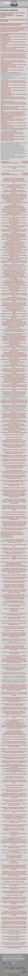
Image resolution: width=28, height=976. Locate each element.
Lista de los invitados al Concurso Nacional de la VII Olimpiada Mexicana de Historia (14, 529)
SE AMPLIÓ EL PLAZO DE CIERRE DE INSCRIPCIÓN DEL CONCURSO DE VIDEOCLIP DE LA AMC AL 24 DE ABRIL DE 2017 (14, 180)
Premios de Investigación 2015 (14, 279)
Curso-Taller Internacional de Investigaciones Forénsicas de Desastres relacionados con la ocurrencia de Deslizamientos (14, 477)
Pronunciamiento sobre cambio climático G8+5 (14, 930)
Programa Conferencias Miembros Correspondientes (14, 720)
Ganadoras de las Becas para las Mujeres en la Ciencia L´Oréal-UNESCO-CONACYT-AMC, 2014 (14, 400)
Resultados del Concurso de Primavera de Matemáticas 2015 (14, 341)
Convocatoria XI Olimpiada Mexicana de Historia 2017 (14, 215)
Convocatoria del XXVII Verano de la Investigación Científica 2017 (14, 200)
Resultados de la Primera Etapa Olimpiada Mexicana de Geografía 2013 (14, 552)
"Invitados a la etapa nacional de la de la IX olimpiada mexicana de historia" (14, 334)
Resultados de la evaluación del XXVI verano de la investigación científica (14, 250)
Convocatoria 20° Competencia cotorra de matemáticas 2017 (14, 220)
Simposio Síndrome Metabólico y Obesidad (14, 449)
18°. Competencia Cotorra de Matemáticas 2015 (14, 385)
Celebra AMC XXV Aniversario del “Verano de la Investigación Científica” (14, 239)
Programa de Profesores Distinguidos (14, 190)
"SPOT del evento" (14, 611)
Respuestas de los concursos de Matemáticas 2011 (14, 811)
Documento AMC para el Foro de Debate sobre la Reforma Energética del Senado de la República (14, 927)
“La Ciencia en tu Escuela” (18, 81)
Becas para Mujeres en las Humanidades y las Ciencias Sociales (14, 357)
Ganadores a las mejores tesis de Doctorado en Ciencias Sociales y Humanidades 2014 (14, 337)
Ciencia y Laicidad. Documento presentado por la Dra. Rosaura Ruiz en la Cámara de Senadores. (14, 878)
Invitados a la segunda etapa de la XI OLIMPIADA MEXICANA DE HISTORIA (14, 207)
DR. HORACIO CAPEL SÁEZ (15, 481)
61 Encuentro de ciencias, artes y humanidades (14, 566)
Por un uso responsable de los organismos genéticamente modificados (15, 656)
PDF (11, 269)
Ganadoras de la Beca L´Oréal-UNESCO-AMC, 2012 (14, 545)
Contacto (24, 968)
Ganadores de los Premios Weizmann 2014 (14, 339)
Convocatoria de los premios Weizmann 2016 (14, 229)
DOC (24, 269)
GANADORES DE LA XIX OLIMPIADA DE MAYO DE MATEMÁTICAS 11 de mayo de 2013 (14, 456)
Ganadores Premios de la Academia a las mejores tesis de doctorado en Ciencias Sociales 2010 (14, 782)
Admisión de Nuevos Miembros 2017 (10, 72)
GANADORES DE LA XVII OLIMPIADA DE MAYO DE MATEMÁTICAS (14, 769)
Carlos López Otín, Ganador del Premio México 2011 (14, 717)
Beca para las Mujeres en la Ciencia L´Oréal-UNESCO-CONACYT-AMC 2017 (13, 107)
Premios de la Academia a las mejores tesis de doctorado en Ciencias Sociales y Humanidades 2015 (14, 262)
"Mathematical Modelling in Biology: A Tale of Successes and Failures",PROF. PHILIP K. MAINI (14, 708)
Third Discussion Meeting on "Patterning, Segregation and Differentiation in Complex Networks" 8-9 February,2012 (14, 713)
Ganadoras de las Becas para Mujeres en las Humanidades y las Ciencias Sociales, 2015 (14, 303)
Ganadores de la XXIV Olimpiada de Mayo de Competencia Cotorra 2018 (13, 48)
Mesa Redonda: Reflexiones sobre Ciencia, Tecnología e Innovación (12, 134)
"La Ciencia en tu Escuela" (9, 131)
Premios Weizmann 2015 (14, 297)
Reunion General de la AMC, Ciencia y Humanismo (14, 609)
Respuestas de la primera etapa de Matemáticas (14, 432)
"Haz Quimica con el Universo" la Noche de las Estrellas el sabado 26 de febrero (14, 800)
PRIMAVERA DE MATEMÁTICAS (17, 840)
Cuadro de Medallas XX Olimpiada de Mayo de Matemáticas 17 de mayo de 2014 (14, 375)
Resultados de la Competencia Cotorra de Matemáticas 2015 (14, 343)
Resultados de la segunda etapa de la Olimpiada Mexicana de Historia (14, 746)
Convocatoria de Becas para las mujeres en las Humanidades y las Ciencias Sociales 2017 (14, 197)
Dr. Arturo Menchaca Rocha (14, 856)
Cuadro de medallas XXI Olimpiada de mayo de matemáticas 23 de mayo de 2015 (14, 283)
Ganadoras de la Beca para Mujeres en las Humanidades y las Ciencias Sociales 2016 (13, 234)
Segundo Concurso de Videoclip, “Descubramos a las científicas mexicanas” (14, 185)
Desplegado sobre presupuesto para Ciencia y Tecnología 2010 (14, 888)
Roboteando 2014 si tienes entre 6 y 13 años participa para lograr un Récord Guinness (14, 441)
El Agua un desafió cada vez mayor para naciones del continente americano (14, 244)
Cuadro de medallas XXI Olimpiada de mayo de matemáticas (14, 223)
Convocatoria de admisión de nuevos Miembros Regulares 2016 (14, 256)
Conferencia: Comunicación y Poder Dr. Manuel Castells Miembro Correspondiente (14, 825)
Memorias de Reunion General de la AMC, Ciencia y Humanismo (14, 605)
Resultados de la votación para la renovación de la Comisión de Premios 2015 (14, 306)
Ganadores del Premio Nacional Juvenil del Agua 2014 (14, 389)
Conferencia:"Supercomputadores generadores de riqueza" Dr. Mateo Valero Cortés (14, 578)
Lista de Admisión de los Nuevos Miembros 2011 (14, 665)
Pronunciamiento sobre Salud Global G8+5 (14, 936)
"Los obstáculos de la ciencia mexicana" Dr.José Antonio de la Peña (14, 652)
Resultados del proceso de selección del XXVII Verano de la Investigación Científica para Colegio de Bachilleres (13, 116)
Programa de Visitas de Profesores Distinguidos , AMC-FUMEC (14, 277)
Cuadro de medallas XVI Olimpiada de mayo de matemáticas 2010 (14, 804)
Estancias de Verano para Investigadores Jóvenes (14, 188)
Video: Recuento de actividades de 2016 (11, 132)
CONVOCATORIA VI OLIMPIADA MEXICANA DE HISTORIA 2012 (14, 766)
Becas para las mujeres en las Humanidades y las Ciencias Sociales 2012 (14, 614)
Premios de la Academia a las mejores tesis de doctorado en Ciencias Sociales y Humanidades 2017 (13, 104)
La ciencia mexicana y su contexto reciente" (14, 677)
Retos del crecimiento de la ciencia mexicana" (14, 673)
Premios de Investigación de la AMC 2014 (14, 379)
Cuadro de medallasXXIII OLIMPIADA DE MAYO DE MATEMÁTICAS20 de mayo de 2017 (14, 94)
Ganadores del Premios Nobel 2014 (13, 381)
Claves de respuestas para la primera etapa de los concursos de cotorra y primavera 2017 (14, 210)
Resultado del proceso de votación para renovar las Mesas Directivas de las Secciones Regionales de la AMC (14, 326)
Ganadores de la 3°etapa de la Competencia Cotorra (14, 311)
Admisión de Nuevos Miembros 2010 (14, 785)
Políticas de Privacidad (23, 971)
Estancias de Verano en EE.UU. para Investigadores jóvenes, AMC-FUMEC (14, 275)
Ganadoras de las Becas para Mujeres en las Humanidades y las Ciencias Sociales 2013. (14, 460)
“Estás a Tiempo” (5, 81)
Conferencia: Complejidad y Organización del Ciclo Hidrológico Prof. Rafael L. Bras (14, 581)
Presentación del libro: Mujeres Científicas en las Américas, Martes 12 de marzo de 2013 (14, 549)
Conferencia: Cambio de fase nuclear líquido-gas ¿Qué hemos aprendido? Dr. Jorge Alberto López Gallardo (14, 694)
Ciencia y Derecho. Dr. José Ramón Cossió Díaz (14, 739)
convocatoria (10, 777)
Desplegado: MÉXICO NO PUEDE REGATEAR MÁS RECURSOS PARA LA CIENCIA (14, 892)
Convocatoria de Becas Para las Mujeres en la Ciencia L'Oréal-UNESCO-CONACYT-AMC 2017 (14, 195)
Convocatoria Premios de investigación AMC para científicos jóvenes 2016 (14, 258)
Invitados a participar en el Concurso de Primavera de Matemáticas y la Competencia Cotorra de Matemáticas (14, 430)
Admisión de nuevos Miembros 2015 (14, 281)
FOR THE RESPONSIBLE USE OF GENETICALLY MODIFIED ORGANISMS (14, 601)
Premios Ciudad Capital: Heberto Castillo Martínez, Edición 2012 (14, 618)
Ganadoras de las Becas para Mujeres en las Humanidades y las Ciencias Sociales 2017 (13, 112)
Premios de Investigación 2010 (14, 787)
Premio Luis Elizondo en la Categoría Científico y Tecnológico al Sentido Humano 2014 (14, 377)
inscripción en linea (19, 777)
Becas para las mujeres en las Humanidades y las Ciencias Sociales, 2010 (14, 790)
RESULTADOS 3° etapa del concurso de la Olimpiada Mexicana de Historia (14, 834)
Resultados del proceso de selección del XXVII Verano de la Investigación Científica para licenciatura (13, 120)
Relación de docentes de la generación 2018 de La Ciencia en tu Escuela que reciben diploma (13, 54)
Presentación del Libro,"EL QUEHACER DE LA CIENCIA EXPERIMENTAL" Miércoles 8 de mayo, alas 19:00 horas (14, 518)
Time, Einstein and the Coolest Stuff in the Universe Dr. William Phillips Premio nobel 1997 (14, 742)
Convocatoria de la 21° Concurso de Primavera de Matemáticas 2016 (14, 286)
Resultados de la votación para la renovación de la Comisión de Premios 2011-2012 (14, 758)
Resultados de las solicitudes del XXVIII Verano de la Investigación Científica (13, 65)
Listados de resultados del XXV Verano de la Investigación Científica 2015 (14, 319)
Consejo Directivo (21, 967)
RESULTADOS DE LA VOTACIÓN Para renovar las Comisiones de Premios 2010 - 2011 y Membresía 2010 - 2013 (14, 851)
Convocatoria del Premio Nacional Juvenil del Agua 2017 (14, 192)
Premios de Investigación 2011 (14, 764)
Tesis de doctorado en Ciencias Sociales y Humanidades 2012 (14, 484)
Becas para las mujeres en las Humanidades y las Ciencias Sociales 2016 (14, 237)
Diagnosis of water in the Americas (14, 241)
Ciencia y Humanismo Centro (14, 468)
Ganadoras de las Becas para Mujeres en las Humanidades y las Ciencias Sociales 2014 (14, 392)
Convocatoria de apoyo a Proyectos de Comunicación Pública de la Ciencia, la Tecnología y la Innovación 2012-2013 (14, 586)
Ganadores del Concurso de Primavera (14, 829)
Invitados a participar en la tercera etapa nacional (14, 749)
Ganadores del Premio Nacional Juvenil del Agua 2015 (14, 314)
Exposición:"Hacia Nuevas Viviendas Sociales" (14, 575)
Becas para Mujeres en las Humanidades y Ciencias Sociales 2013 (12, 535)
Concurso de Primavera (7, 15)
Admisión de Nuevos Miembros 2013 (14, 434)
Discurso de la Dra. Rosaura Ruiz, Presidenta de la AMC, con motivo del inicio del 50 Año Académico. (14, 902)
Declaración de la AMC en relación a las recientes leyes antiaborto (14, 884)
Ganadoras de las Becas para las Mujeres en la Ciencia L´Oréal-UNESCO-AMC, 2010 (14, 808)
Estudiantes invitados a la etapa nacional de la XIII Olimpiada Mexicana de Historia (14, 24)
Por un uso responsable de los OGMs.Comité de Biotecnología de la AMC (14, 947)
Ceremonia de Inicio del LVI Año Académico (14, 298)
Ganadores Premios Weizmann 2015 (14, 264)
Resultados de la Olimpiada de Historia (14, 630)
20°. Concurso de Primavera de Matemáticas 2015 (14, 387)
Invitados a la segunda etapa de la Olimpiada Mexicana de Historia (14, 426)
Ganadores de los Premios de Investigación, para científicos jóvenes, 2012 (14, 541)
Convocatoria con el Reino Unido (14, 345)
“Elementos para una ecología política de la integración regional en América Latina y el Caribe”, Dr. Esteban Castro (14, 446)
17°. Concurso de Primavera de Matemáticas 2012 (14, 772)
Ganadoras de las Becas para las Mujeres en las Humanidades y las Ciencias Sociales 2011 (14, 761)
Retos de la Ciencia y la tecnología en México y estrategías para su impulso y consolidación (14, 898)
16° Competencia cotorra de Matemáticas (14, 514)
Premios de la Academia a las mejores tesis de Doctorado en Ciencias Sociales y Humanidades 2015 (14, 295)
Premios (18, 968)
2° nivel (21, 396)
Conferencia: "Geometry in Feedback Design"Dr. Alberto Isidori (14, 821)
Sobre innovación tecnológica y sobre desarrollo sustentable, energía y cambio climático (14, 943)
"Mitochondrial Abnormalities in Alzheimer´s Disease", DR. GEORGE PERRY (14, 704)
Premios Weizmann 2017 (7, 101)
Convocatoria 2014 (7, 413)
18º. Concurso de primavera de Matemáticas (14, 512)
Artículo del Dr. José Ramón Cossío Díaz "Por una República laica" (14, 624)
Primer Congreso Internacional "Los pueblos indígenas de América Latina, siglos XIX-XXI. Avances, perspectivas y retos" (14, 472)
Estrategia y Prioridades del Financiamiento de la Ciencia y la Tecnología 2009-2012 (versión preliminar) (14, 907)
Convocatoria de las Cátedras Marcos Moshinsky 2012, (14, 559)
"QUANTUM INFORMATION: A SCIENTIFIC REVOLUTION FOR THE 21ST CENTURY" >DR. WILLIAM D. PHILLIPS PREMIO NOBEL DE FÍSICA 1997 (14, 795)
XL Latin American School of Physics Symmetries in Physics (14, 860)
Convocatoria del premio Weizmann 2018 (12, 60)
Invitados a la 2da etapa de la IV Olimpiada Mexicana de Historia (14, 847)
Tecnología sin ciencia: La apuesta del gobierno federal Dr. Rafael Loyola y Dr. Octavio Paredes (14, 918)
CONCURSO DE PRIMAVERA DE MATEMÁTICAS (10, 162)
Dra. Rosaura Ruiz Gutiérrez (14, 857)
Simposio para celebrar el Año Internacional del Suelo (14, 366)
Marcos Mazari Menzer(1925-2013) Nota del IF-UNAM (14, 556)
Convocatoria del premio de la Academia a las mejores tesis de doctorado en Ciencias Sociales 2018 (14, 58)
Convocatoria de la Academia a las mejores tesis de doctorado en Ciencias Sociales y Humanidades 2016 (14, 227)
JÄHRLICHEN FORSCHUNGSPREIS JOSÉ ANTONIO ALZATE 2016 (12, 140)
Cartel (7, 564)
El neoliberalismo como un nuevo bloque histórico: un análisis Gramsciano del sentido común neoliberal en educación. (14, 247)
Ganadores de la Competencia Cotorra (14, 828)
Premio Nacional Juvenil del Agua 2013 (14, 463)
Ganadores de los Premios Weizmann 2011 (13, 639)
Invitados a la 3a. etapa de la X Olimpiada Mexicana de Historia (14, 253)
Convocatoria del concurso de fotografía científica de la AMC (14, 203)
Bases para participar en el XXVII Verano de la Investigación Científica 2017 (14, 212)
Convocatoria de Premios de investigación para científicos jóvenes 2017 (13, 126)
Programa (11, 564)
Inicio (7, 967)
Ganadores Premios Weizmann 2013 (14, 424)
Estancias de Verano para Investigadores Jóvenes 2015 (14, 362)
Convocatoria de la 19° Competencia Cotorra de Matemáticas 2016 (14, 288)
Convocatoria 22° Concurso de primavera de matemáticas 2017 (14, 218)
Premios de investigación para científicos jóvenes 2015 (14, 347)
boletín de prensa (14, 862)
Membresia (12, 968)
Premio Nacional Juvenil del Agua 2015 (14, 352)
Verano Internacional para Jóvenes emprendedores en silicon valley (14, 414)
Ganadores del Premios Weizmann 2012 (14, 487)
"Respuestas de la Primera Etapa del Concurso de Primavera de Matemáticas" (14, 698)
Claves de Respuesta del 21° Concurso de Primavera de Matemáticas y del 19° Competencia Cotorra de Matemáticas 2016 (13, 272)
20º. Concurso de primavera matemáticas (12, 330)
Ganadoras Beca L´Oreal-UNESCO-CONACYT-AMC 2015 (14, 317)
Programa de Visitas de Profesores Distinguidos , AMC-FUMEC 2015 (14, 360)
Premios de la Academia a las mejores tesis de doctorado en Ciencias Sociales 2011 (14, 627)
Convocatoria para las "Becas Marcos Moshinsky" (14, 755)
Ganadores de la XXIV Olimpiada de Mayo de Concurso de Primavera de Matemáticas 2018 (14, 50)
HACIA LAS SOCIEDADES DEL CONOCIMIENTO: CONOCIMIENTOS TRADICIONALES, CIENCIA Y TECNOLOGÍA (14, 733)
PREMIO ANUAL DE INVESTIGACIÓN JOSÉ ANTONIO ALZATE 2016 (13, 137)
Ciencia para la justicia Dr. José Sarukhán (14, 737)
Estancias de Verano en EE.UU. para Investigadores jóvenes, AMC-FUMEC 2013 (12, 532)
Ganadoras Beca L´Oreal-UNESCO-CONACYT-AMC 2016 (14, 231)
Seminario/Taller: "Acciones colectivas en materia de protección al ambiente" (14, 562)
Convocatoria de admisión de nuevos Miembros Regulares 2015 (14, 350)
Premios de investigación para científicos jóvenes (14, 621)
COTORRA (5, 840)
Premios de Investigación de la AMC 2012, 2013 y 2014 (14, 300)
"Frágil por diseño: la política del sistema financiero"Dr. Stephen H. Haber (14, 452)
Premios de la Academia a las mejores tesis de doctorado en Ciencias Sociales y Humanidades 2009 (14, 843)
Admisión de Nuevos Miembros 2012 (14, 539)
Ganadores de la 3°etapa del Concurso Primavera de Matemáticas (14, 309)
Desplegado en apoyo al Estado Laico (14, 881)
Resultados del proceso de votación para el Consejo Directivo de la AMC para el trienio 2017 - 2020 (14, 98)
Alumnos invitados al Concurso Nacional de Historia (14, 167)
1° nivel (17, 396)
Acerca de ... (12, 967)
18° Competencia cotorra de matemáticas (15, 330)
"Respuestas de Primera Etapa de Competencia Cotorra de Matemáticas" (14, 701)
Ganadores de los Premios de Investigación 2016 (14, 128)
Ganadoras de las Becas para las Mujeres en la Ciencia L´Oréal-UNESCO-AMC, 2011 (14, 752)
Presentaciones (18, 564)
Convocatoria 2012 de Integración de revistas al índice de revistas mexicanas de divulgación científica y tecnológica (14, 591)
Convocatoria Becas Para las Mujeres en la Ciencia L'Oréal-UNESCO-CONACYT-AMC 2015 (14, 354)
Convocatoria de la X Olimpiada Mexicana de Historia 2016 (14, 291)
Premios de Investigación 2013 (14, 437)
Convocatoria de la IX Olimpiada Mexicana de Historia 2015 (14, 383)
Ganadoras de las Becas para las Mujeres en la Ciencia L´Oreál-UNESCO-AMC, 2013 (14, 466)
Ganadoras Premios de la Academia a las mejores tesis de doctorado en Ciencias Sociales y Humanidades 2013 (14, 422)
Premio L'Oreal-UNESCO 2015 (14, 439)
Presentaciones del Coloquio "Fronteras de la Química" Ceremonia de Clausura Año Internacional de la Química (14, 669)
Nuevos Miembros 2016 (14, 205)
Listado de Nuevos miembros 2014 (14, 364)
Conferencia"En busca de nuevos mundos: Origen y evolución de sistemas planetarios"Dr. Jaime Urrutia (14, 418)
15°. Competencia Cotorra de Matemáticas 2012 (14, 774)
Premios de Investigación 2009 (14, 895)
